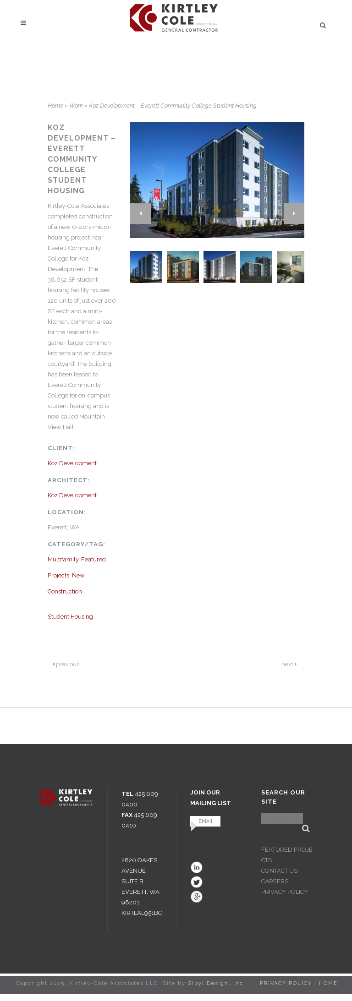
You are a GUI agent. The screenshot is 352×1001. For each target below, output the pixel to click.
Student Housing (70, 616)
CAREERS (274, 881)
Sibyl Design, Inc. (217, 983)
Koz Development (72, 463)
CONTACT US (279, 870)
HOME (328, 983)
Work (76, 105)
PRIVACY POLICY (284, 891)
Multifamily (63, 559)
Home (55, 105)
